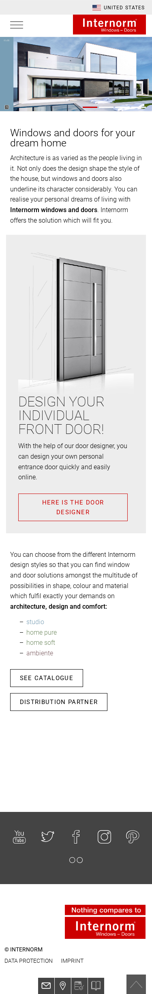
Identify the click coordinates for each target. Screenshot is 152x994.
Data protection (28, 961)
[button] (118, 7)
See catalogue (47, 678)
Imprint (72, 961)
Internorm (109, 24)
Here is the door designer (73, 507)
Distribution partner (59, 702)
